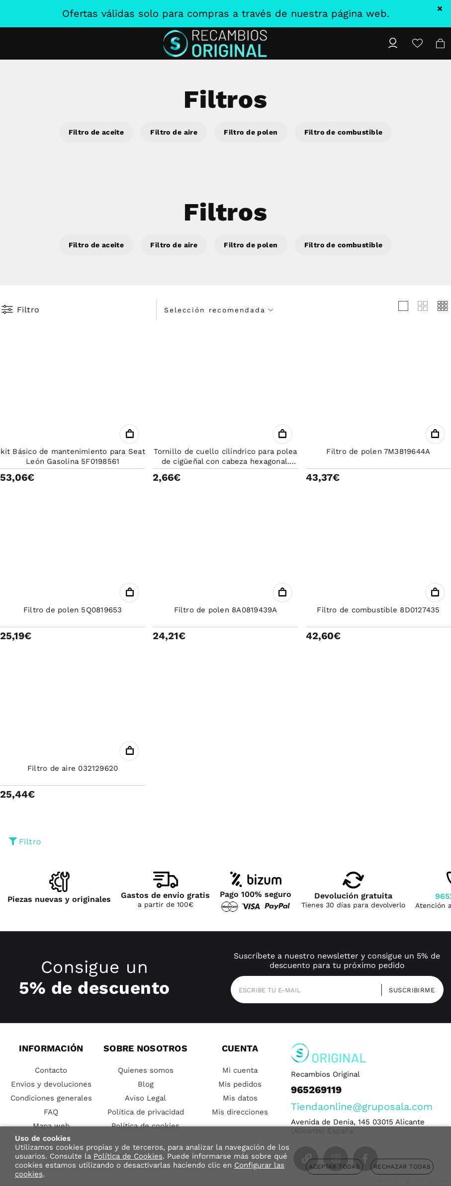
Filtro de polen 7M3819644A (378, 451)
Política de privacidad (145, 1112)
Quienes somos (146, 1070)
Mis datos (240, 1098)
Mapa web (51, 1125)
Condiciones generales (51, 1098)
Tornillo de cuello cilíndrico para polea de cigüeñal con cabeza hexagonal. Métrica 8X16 (225, 461)
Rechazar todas (402, 1166)
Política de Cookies (128, 1156)
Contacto (51, 1070)
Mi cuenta (240, 1070)
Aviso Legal (145, 1098)
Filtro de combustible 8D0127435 (378, 609)
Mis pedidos (240, 1084)
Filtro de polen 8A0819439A (225, 609)
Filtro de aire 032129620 (72, 768)
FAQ (51, 1112)
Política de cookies (145, 1125)
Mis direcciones (240, 1112)
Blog (146, 1084)
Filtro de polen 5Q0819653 (72, 609)
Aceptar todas (334, 1166)
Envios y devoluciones (51, 1084)
